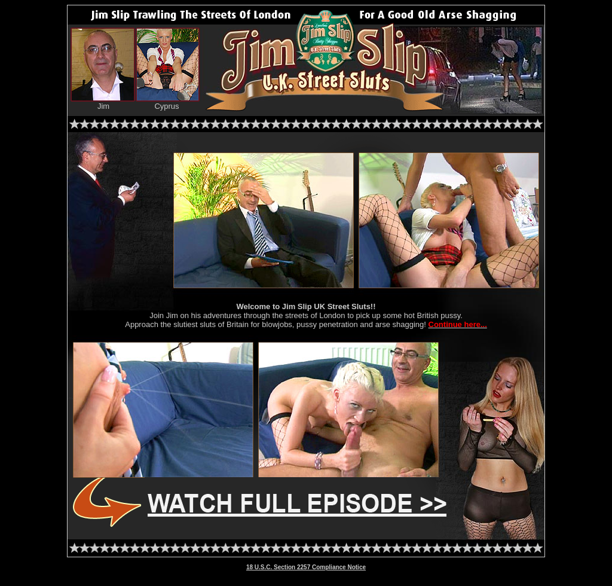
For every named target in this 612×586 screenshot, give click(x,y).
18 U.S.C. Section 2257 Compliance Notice (306, 567)
